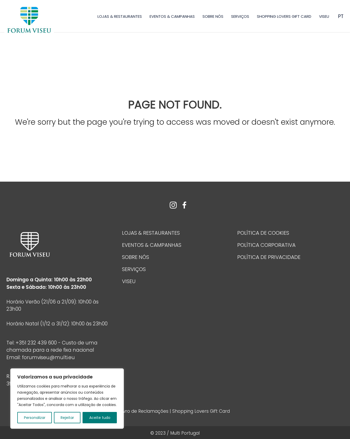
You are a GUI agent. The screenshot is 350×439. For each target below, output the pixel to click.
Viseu (324, 16)
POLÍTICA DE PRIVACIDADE (268, 257)
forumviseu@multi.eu (48, 357)
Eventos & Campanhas (172, 16)
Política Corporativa (266, 245)
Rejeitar (67, 417)
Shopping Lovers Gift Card (284, 16)
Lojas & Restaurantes (119, 16)
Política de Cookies (263, 233)
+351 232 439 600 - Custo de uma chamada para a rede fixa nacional (51, 346)
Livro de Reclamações (145, 411)
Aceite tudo (99, 417)
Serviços (240, 16)
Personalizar (34, 417)
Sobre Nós (212, 16)
